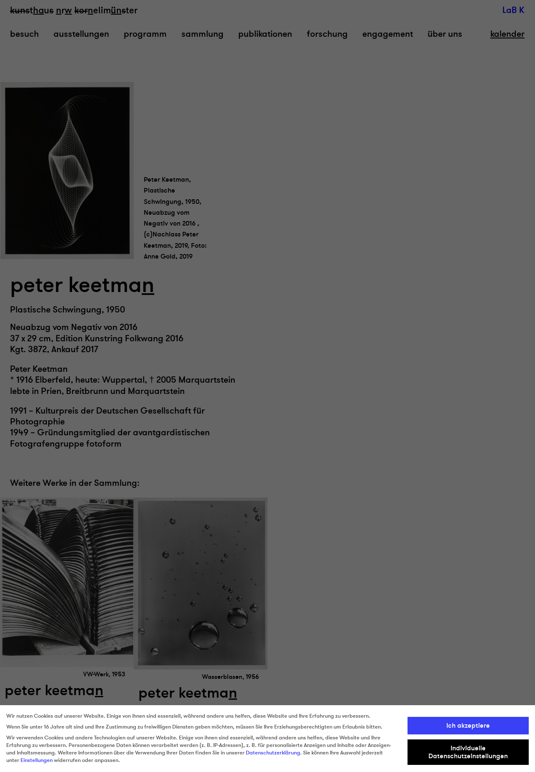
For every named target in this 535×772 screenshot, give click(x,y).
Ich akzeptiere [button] (468, 725)
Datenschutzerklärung (273, 753)
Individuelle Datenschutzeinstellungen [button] (468, 752)
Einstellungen (36, 760)
